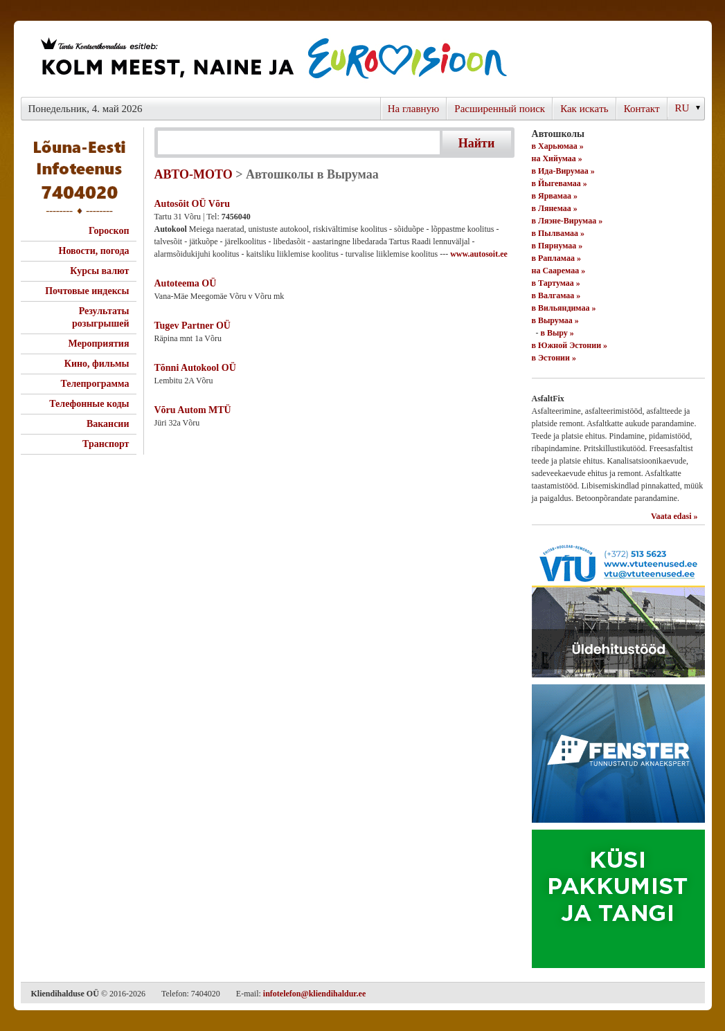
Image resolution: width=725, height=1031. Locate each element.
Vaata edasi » (674, 516)
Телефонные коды (89, 404)
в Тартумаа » (556, 283)
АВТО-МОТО (193, 174)
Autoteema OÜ (185, 283)
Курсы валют (99, 271)
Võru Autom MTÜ (192, 410)
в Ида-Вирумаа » (563, 171)
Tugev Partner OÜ (192, 325)
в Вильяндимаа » (564, 308)
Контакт (642, 108)
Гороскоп (109, 231)
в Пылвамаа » (558, 233)
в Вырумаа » (555, 320)
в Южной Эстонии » (570, 345)
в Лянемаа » (555, 208)
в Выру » (557, 333)
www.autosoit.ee (479, 254)
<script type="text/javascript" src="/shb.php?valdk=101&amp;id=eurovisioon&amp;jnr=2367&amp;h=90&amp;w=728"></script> (273, 59)
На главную (414, 108)
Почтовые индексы (87, 291)
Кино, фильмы (96, 363)
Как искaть (584, 108)
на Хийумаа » (557, 158)
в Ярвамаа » (555, 196)
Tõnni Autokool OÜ (195, 368)
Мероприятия (98, 343)
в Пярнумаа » (557, 245)
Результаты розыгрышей (100, 317)
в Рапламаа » (556, 258)
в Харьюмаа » (558, 146)
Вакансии (108, 424)
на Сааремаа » (559, 270)
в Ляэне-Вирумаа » (567, 221)
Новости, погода (94, 251)
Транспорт (105, 444)
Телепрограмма (94, 383)
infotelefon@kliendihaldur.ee (314, 993)
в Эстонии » (554, 358)
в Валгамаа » (556, 295)
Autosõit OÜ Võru (192, 204)
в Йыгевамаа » (559, 183)
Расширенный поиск (499, 108)
